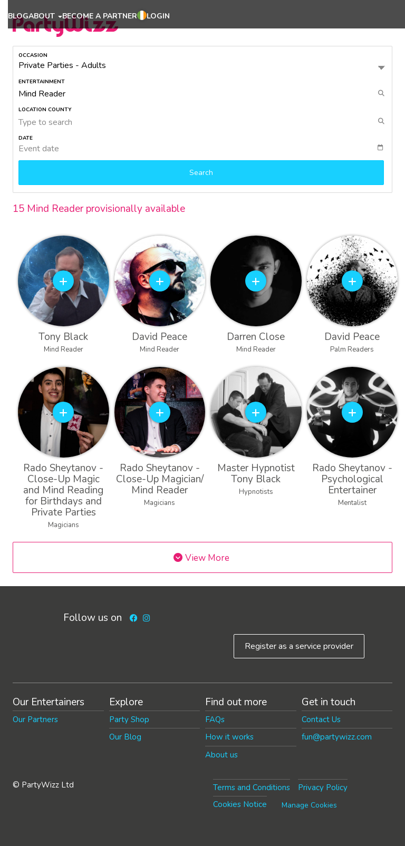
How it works (229, 737)
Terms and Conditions (251, 787)
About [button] (45, 16)
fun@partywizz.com (337, 737)
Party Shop (129, 719)
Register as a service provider (299, 646)
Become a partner (99, 16)
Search (201, 173)
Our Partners (35, 719)
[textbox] (205, 149)
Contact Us (321, 719)
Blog (18, 16)
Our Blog (125, 737)
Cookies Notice (240, 804)
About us (221, 755)
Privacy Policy (323, 787)
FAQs (215, 719)
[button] (142, 16)
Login (158, 16)
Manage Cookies (309, 805)
